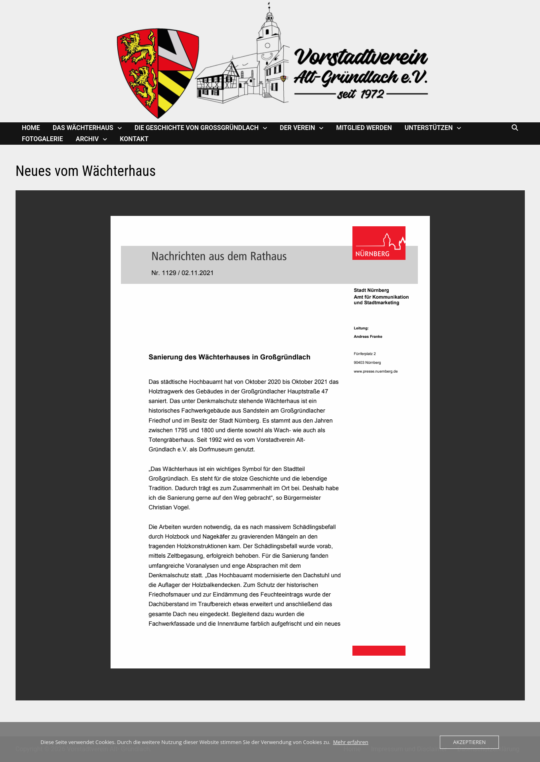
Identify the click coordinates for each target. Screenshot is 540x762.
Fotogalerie (42, 139)
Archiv (87, 139)
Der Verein (297, 128)
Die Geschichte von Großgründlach (197, 128)
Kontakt (134, 139)
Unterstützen (429, 128)
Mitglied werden (364, 128)
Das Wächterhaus (83, 128)
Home (31, 128)
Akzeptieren (469, 742)
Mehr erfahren (350, 742)
